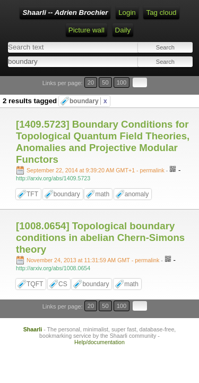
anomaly (137, 194)
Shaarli (32, 329)
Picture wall (86, 30)
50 (105, 82)
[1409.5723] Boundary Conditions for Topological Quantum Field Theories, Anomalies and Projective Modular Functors (102, 142)
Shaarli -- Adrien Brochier (65, 12)
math (102, 194)
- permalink (96, 170)
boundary (88, 101)
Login (127, 12)
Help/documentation (99, 342)
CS (62, 284)
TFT (32, 194)
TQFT (35, 284)
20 (91, 82)
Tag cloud (161, 12)
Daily (123, 30)
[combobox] (53, 61)
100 (122, 82)
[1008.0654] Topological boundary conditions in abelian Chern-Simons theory (100, 237)
